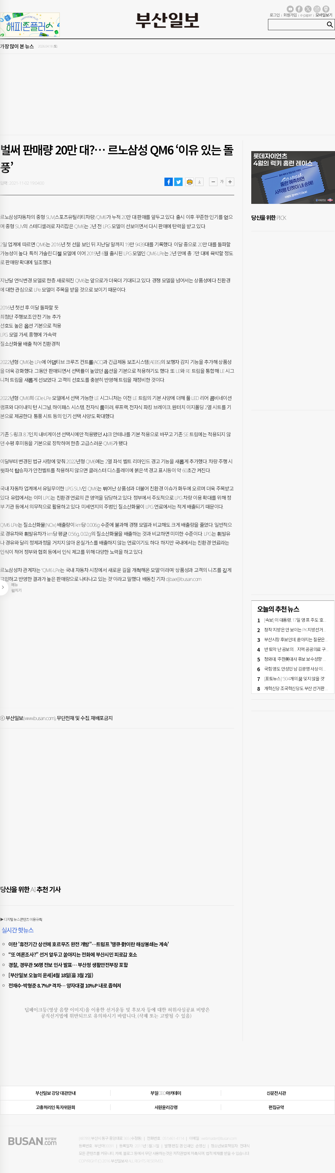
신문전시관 (276, 1093)
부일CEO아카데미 (165, 1093)
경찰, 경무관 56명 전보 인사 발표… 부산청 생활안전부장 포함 (68, 964)
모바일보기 (323, 15)
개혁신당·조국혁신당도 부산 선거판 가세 (298, 688)
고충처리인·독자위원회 (55, 1107)
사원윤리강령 (166, 1107)
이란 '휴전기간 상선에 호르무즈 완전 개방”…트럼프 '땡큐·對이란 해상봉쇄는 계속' (88, 944)
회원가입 (290, 15)
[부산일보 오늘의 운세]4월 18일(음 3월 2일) (50, 975)
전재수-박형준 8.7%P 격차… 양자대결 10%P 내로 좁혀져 (64, 985)
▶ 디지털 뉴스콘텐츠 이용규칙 (21, 919)
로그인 (275, 15)
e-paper (306, 15)
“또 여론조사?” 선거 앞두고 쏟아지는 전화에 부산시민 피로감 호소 (72, 954)
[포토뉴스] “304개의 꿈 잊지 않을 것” (294, 679)
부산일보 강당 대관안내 (55, 1093)
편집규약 (276, 1107)
